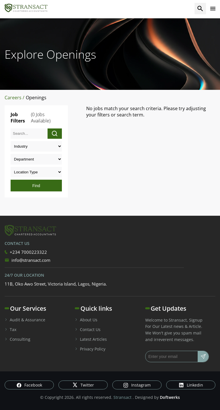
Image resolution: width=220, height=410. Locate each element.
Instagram (137, 385)
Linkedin (191, 385)
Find (36, 185)
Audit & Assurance (25, 319)
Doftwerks (170, 397)
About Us (86, 319)
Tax (10, 329)
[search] (200, 8)
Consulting (17, 339)
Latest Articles (91, 339)
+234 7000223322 (26, 252)
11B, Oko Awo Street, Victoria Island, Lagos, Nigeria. (56, 284)
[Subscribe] (203, 356)
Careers (14, 97)
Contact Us (88, 329)
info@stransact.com (27, 260)
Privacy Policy (90, 349)
